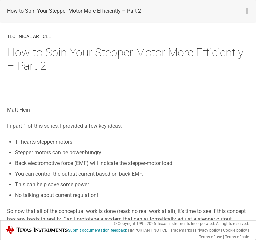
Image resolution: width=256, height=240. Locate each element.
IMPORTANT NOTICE (148, 230)
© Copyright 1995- (135, 223)
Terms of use (210, 237)
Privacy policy (207, 230)
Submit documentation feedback (97, 230)
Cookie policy (235, 230)
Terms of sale (237, 237)
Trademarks (181, 230)
